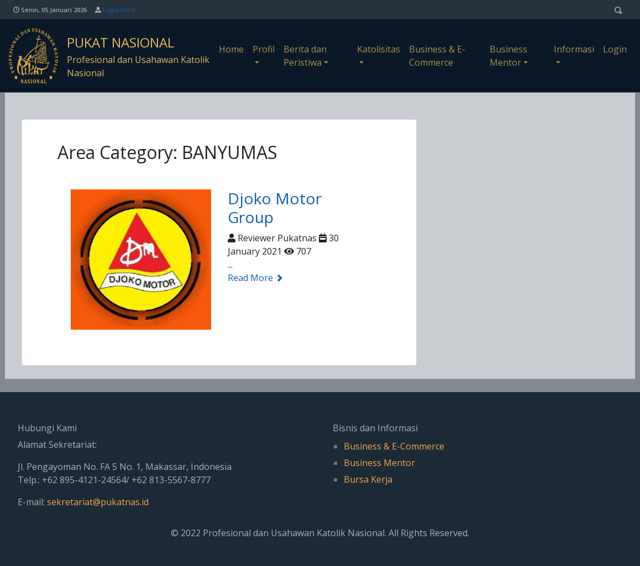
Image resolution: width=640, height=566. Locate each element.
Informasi (574, 49)
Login (615, 49)
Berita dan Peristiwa (305, 55)
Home (231, 49)
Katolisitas (378, 49)
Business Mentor (508, 55)
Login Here (119, 10)
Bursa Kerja (368, 479)
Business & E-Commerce (437, 55)
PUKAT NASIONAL (120, 42)
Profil (264, 49)
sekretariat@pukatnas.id (98, 502)
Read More (255, 278)
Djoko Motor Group (275, 208)
